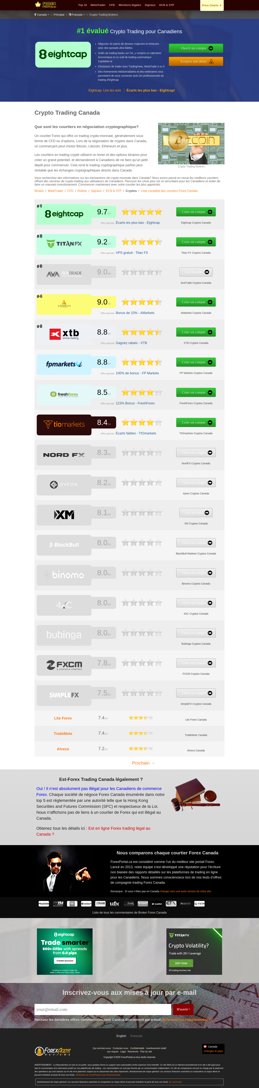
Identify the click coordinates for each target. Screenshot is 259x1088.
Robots (82, 190)
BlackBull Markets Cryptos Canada (165, 551)
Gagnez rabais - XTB (118, 340)
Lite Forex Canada (196, 719)
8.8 (97, 333)
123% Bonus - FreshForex (121, 401)
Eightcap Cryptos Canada (165, 220)
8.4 (97, 423)
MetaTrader (98, 4)
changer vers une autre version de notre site (193, 886)
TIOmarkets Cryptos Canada (165, 431)
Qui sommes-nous (102, 1048)
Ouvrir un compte (193, 48)
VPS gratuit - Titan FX (118, 250)
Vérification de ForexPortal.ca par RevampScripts (98, 1075)
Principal (59, 14)
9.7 (97, 212)
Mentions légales (130, 4)
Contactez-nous (120, 1048)
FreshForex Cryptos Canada (165, 401)
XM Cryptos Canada (165, 521)
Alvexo (63, 749)
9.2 (97, 243)
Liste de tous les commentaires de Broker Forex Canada (129, 912)
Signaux (150, 4)
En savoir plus (175, 1082)
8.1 (97, 513)
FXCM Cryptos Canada (165, 671)
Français (77, 14)
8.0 (97, 543)
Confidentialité (137, 1048)
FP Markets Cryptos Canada (165, 371)
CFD (112, 4)
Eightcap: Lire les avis (104, 90)
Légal (123, 1051)
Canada (42, 14)
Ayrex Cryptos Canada (165, 491)
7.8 (97, 664)
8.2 (97, 483)
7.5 (97, 694)
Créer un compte (163, 212)
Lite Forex (63, 718)
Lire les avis (163, 272)
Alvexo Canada (196, 750)
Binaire (39, 190)
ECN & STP (166, 4)
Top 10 (82, 4)
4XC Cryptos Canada (165, 611)
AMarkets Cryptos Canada (165, 311)
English (121, 1036)
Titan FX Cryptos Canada (165, 250)
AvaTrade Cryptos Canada (165, 280)
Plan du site (146, 1051)
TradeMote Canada (196, 735)
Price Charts (212, 5)
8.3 (97, 453)
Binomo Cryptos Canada (165, 581)
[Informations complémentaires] (188, 1020)
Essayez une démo (194, 61)
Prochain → (143, 762)
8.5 (97, 393)
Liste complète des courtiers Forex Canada (169, 190)
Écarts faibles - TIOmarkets (121, 431)
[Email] (103, 1009)
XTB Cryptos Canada (165, 341)
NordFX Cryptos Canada (165, 461)
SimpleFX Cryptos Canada (165, 702)
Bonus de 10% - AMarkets (121, 310)
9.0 (97, 273)
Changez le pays (213, 1051)
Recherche (133, 1051)
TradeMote (63, 734)
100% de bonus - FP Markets (122, 370)
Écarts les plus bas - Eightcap (123, 220)
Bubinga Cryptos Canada (165, 641)
